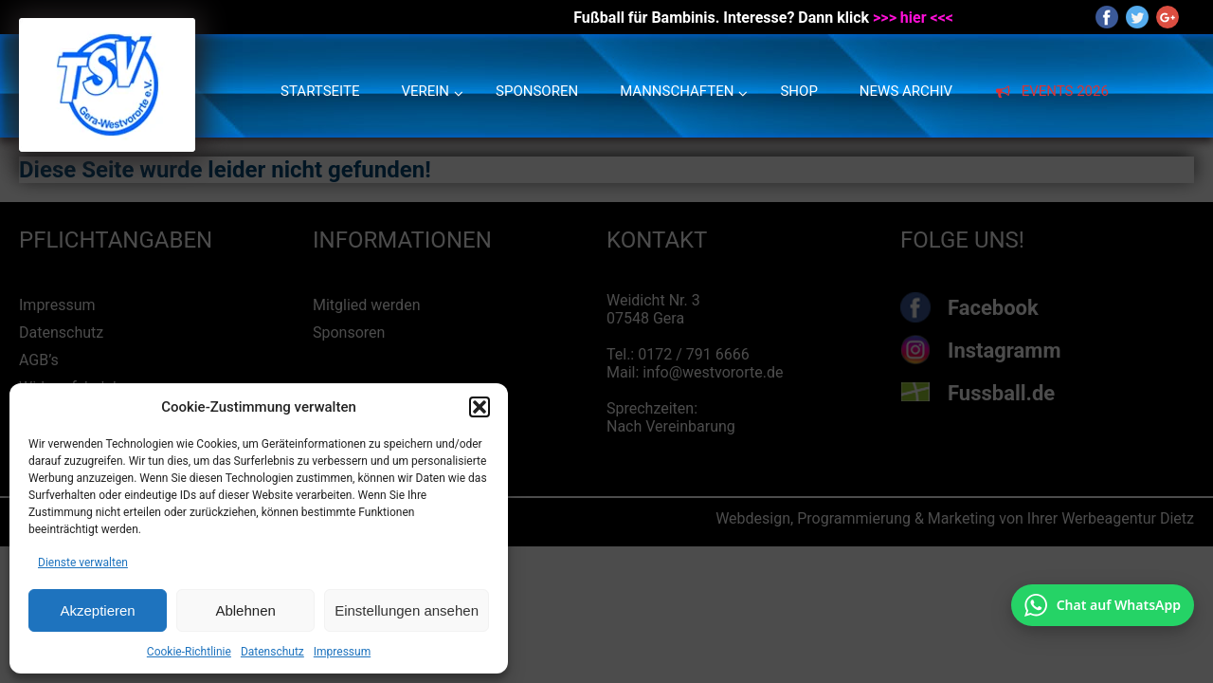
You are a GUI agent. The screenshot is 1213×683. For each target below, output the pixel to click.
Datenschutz (272, 651)
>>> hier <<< (913, 18)
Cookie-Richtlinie (189, 651)
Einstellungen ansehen (407, 610)
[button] (479, 406)
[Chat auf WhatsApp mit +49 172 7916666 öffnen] (1102, 605)
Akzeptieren (97, 610)
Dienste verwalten (83, 562)
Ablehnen (245, 610)
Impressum (342, 651)
